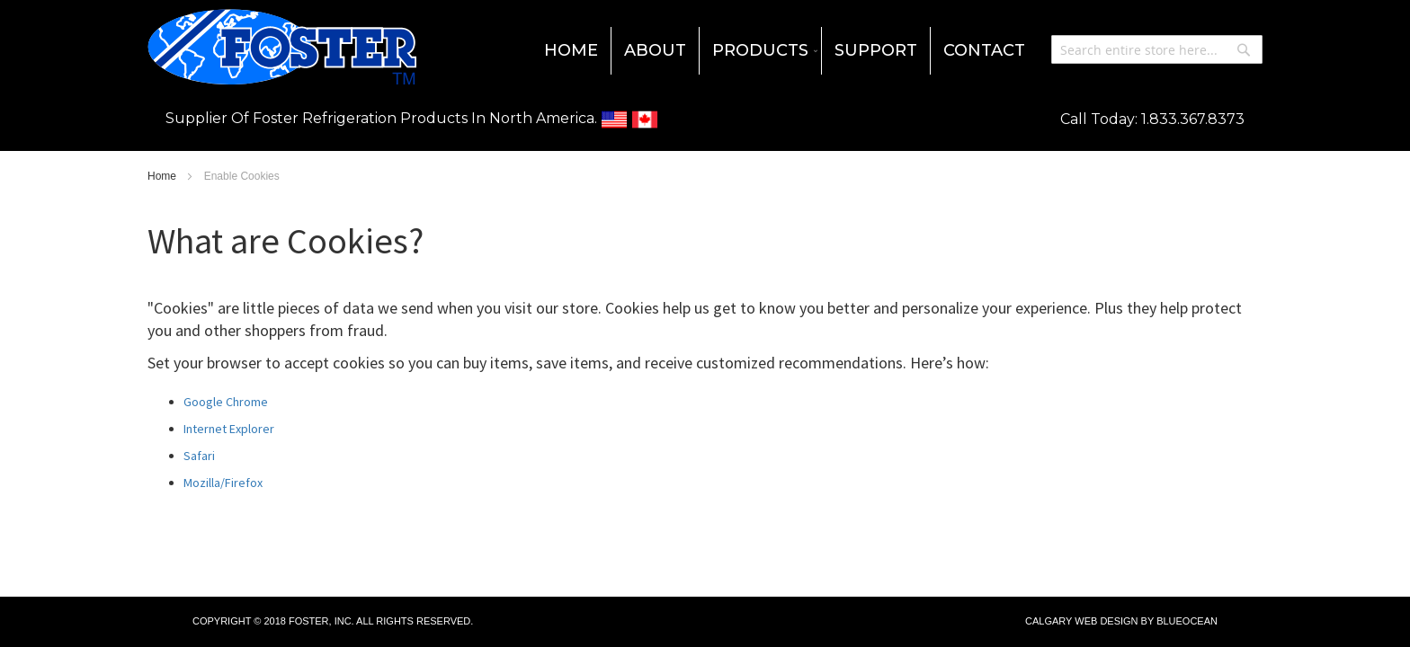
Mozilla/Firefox (223, 482)
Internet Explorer (228, 429)
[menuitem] (571, 51)
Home (163, 176)
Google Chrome (225, 402)
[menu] (705, 51)
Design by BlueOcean (1159, 621)
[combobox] (1157, 49)
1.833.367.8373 (1193, 119)
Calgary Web (1061, 621)
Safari (199, 456)
